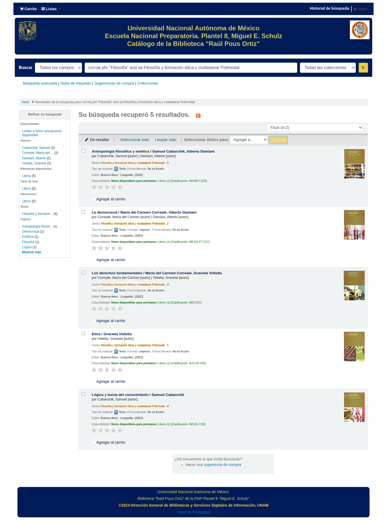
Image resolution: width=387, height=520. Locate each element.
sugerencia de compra (222, 465)
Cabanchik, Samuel (36, 148)
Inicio (25, 102)
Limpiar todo (165, 140)
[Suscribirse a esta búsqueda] (198, 115)
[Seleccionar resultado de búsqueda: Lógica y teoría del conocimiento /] (83, 394)
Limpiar (360, 8)
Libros (26, 176)
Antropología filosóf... (37, 226)
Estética (28, 237)
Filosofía (28, 242)
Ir (363, 67)
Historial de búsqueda (329, 8)
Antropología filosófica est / (153, 151)
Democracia (30, 231)
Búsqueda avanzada (40, 83)
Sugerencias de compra (114, 83)
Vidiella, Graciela (34, 163)
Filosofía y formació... (37, 214)
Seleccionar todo (134, 140)
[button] (28, 9)
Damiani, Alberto (34, 158)
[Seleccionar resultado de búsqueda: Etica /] (83, 333)
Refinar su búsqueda (45, 114)
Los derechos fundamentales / (157, 273)
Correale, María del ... (37, 153)
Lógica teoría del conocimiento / (138, 395)
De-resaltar (96, 140)
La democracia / (144, 212)
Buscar (25, 67)
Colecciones (148, 83)
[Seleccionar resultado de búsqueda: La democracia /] (83, 212)
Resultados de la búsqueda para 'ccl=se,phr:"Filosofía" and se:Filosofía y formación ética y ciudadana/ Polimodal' (115, 102)
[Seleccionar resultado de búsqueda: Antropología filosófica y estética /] (83, 151)
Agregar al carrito (108, 199)
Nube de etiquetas (75, 83)
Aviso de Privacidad (193, 512)
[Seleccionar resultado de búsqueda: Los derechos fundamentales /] (83, 272)
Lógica (26, 247)
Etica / (112, 334)
